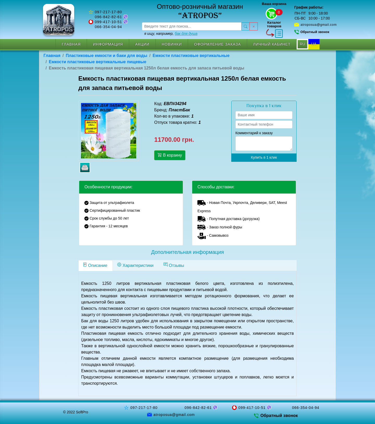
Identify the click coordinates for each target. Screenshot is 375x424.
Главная (71, 44)
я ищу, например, (170, 33)
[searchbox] (192, 26)
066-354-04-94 (108, 27)
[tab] (95, 265)
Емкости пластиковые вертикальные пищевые (97, 62)
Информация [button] (108, 44)
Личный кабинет (271, 44)
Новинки (172, 44)
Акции (142, 44)
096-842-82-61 (108, 17)
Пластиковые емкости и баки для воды (106, 55)
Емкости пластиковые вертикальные (191, 55)
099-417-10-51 (108, 22)
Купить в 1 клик (264, 157)
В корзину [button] (170, 155)
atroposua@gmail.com (319, 25)
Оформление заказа (217, 44)
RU (302, 44)
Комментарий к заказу (254, 133)
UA (313, 44)
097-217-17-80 (108, 12)
